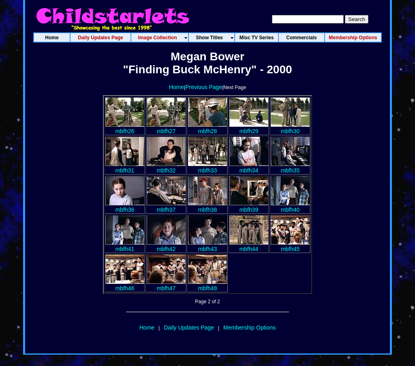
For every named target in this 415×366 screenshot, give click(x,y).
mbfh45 (290, 245)
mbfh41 (124, 245)
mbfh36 (124, 206)
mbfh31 (124, 167)
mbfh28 (207, 127)
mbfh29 (248, 127)
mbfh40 (290, 206)
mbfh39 (248, 206)
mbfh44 (248, 245)
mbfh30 (290, 127)
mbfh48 (207, 285)
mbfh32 (166, 167)
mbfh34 (248, 167)
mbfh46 (124, 285)
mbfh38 (207, 206)
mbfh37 (166, 206)
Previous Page (203, 87)
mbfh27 (166, 127)
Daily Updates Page (189, 327)
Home (176, 87)
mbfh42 (166, 245)
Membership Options (249, 327)
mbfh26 (124, 127)
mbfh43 (207, 245)
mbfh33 (207, 167)
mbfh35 (290, 167)
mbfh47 (166, 285)
